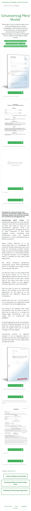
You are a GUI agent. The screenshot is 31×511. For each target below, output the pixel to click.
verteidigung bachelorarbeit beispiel (15, 41)
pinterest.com (11, 471)
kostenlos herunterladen (15, 92)
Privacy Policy (8, 506)
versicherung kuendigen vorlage (15, 43)
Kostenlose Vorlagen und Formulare (15, 2)
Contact (15, 508)
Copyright (24, 506)
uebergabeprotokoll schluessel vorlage (15, 46)
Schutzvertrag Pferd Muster (15, 18)
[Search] (15, 5)
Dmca (16, 506)
